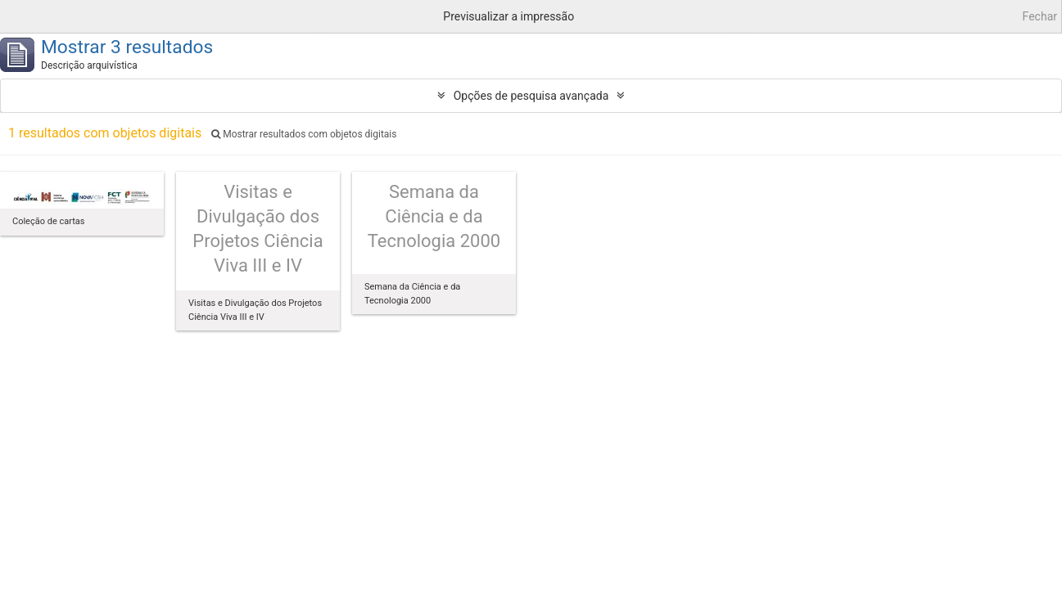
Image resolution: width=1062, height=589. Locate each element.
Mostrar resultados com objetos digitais (303, 134)
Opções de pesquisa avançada (531, 95)
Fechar (1040, 16)
